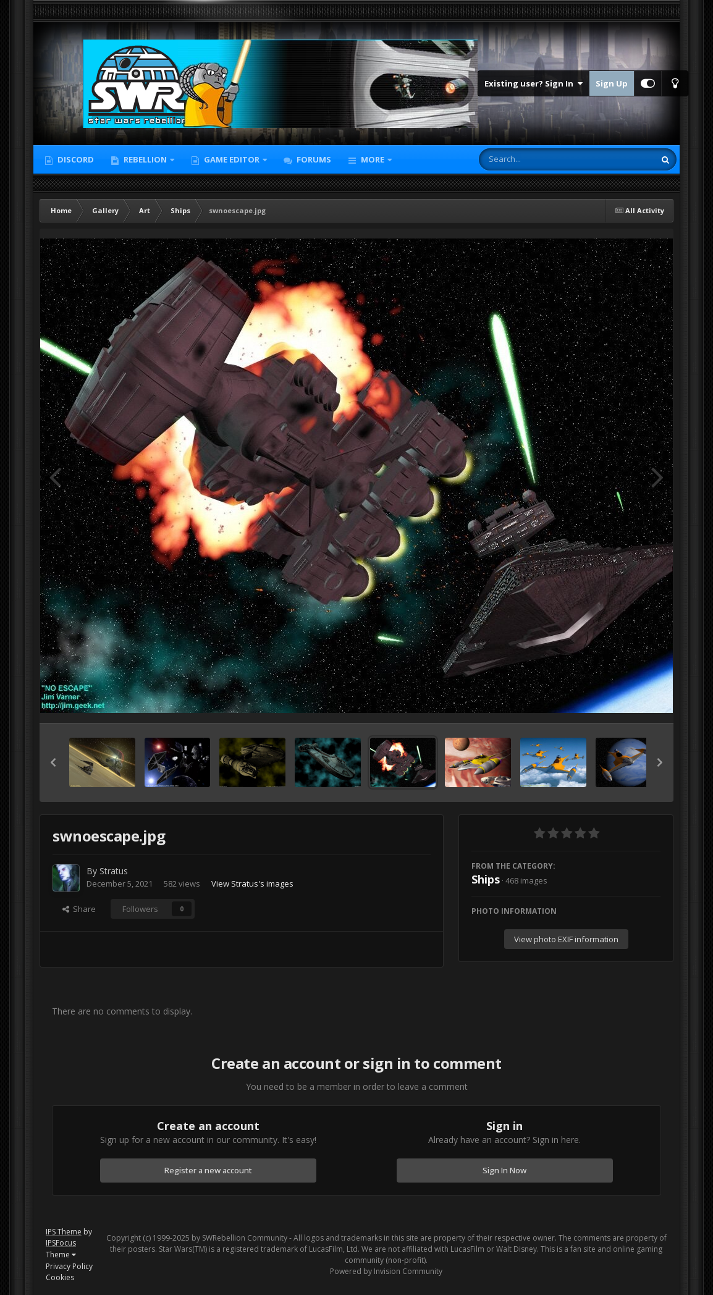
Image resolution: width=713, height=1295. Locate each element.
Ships (485, 879)
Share (79, 908)
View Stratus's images (252, 883)
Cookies (60, 1277)
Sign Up (612, 83)
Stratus (113, 871)
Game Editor (231, 159)
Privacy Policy (69, 1266)
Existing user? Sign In (533, 83)
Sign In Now (504, 1170)
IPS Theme (64, 1231)
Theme (61, 1254)
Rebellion (145, 159)
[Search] (534, 159)
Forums (313, 159)
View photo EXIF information (566, 939)
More (372, 159)
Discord (75, 159)
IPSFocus (61, 1243)
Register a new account (208, 1170)
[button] (53, 762)
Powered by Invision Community (386, 1271)
